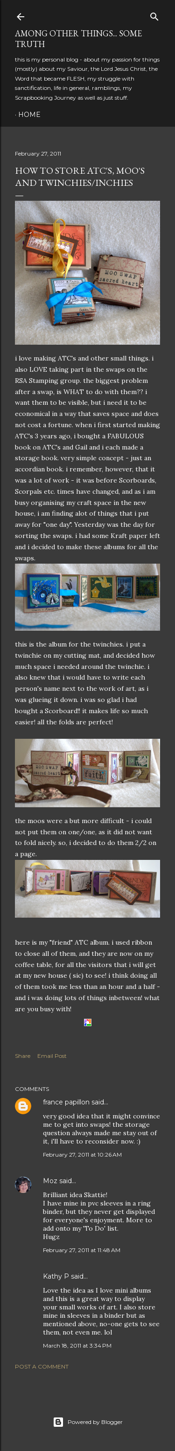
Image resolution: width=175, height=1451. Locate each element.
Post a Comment (42, 1366)
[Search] (154, 15)
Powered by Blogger (88, 1422)
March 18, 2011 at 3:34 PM (77, 1345)
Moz (50, 1181)
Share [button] (22, 1055)
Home (29, 114)
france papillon (66, 1102)
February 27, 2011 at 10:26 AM (82, 1154)
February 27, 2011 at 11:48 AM (81, 1250)
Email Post (52, 1055)
